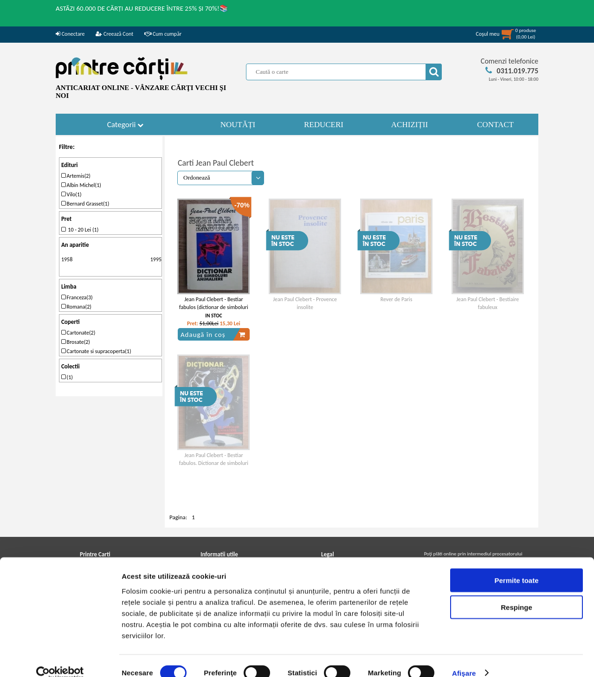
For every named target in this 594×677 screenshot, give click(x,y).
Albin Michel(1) (81, 185)
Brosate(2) (75, 342)
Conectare (70, 34)
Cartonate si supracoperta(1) (96, 351)
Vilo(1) (71, 194)
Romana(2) (76, 306)
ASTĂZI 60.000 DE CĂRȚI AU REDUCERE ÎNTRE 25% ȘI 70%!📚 (142, 8)
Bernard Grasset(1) (85, 203)
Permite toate (516, 566)
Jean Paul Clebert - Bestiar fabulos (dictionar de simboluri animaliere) (213, 307)
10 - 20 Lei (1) (79, 229)
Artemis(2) (75, 176)
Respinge (516, 593)
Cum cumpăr (162, 34)
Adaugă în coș (213, 334)
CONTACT (495, 124)
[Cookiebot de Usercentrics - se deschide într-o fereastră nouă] (60, 659)
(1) (67, 377)
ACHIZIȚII (409, 124)
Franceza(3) (77, 297)
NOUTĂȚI (238, 124)
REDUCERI (323, 124)
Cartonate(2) (78, 332)
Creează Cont (114, 34)
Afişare (464, 659)
